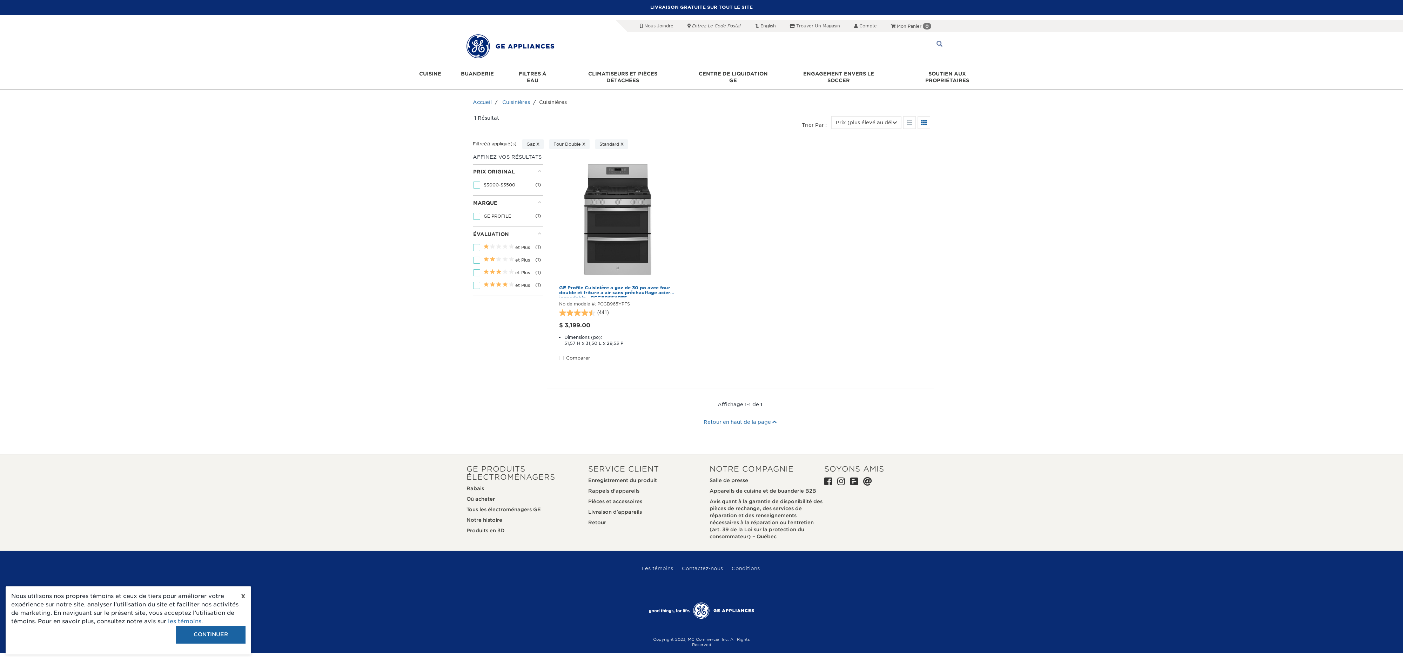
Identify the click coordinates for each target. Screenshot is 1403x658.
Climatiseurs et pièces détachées (624, 74)
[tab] (507, 173)
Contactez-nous (702, 562)
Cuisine (434, 74)
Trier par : (814, 118)
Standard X (611, 137)
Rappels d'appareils (613, 484)
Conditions (746, 562)
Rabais (475, 482)
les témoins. (185, 621)
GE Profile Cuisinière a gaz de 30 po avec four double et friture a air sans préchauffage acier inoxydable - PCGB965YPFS (614, 285)
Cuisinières (516, 96)
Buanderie (479, 74)
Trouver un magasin (815, 25)
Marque (507, 196)
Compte (865, 25)
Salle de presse (729, 473)
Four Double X (569, 137)
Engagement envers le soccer (837, 74)
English (765, 25)
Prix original (507, 165)
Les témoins (657, 562)
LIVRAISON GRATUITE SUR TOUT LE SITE (701, 7)
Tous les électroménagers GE (503, 503)
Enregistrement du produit (622, 473)
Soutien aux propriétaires (943, 74)
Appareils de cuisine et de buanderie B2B (763, 484)
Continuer (211, 634)
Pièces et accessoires (615, 495)
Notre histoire (484, 513)
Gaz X (532, 137)
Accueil (482, 96)
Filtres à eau (534, 74)
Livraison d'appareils (615, 505)
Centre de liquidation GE (733, 74)
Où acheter (480, 492)
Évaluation (507, 227)
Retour (597, 516)
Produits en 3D (485, 524)
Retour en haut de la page (740, 415)
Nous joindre (656, 25)
